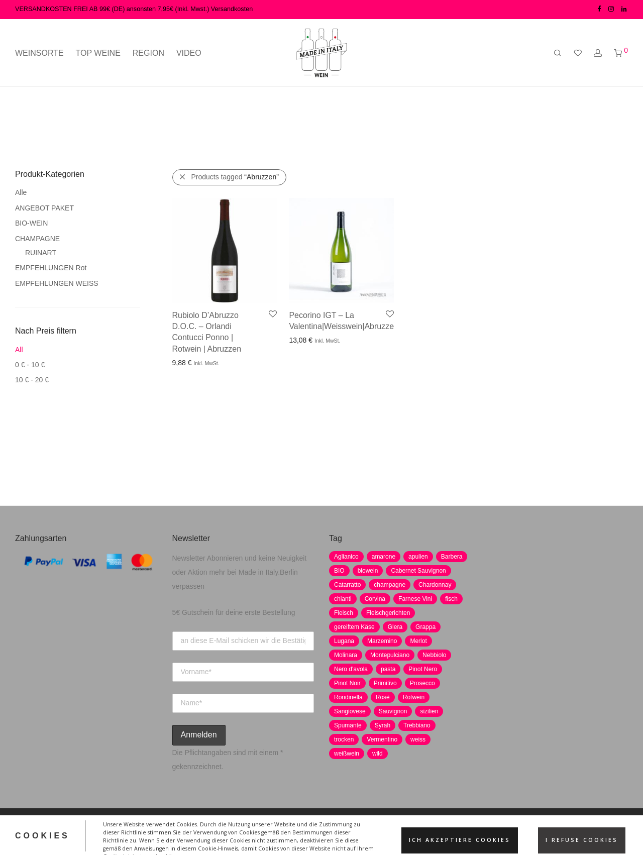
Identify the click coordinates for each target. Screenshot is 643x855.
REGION (148, 53)
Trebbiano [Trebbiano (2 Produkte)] (417, 725)
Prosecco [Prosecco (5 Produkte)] (422, 683)
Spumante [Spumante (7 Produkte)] (348, 725)
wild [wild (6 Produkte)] (377, 753)
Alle (21, 192)
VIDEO (188, 53)
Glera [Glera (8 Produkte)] (395, 626)
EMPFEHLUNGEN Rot (50, 268)
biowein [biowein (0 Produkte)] (368, 570)
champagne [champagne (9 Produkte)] (389, 584)
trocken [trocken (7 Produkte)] (344, 739)
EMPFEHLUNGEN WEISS (56, 283)
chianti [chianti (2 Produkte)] (343, 598)
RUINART (40, 253)
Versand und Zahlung (410, 831)
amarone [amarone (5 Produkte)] (383, 556)
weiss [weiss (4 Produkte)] (417, 739)
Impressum (266, 831)
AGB (302, 831)
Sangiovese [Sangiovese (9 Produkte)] (350, 711)
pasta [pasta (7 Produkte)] (388, 669)
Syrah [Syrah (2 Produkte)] (382, 725)
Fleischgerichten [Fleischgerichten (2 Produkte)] (388, 612)
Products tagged (235, 177)
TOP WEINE (98, 53)
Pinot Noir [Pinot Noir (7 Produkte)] (347, 683)
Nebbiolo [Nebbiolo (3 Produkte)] (434, 655)
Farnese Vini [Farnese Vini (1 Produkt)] (415, 598)
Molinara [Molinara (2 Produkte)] (345, 655)
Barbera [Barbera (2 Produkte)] (452, 556)
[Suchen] (558, 53)
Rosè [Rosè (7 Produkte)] (383, 697)
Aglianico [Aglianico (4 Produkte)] (346, 556)
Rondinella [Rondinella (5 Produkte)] (348, 697)
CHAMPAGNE (37, 239)
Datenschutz (218, 831)
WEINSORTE (39, 53)
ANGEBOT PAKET (44, 208)
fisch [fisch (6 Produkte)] (451, 598)
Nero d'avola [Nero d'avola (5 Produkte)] (351, 669)
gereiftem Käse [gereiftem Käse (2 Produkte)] (354, 626)
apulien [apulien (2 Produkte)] (418, 556)
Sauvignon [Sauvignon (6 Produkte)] (393, 711)
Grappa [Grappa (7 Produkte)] (425, 626)
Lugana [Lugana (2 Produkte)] (344, 641)
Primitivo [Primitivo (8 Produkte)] (385, 683)
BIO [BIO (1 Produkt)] (339, 570)
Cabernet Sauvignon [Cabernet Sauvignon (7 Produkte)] (418, 570)
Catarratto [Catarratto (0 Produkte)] (347, 584)
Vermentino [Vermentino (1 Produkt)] (382, 739)
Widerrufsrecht (343, 831)
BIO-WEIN (31, 223)
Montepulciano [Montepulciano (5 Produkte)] (389, 655)
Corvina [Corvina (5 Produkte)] (375, 598)
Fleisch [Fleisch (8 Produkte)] (343, 612)
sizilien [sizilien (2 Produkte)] (429, 711)
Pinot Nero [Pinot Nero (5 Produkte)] (422, 669)
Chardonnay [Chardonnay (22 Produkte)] (434, 584)
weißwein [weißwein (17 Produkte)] (346, 753)
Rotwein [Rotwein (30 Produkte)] (413, 697)
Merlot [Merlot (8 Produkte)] (418, 641)
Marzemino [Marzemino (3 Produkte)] (382, 641)
